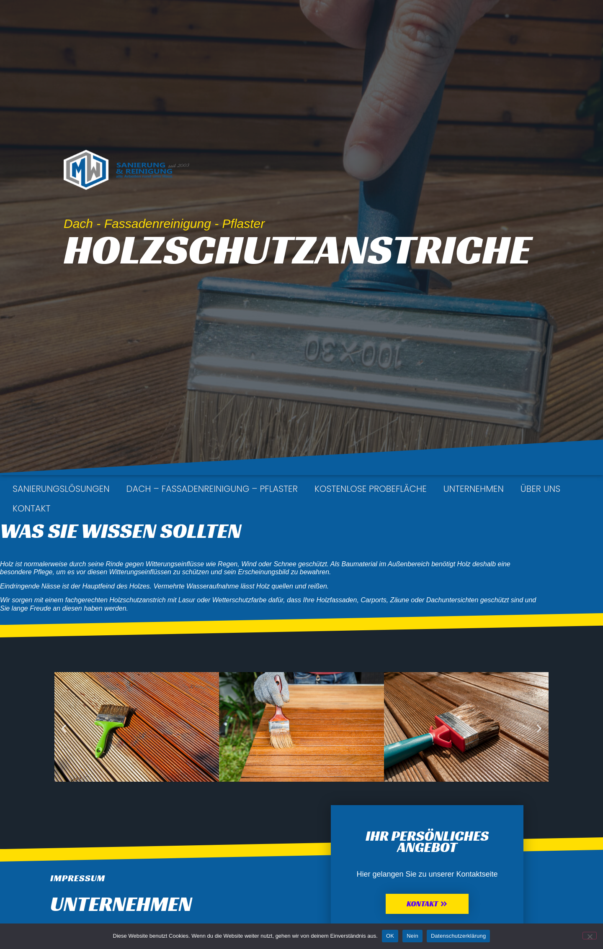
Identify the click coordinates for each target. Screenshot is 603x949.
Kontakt (31, 508)
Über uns (540, 489)
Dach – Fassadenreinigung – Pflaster (212, 489)
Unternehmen (473, 489)
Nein (412, 936)
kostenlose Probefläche (370, 489)
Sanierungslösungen (61, 489)
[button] (64, 728)
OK (390, 936)
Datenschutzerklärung (458, 936)
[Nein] (589, 935)
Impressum (77, 878)
